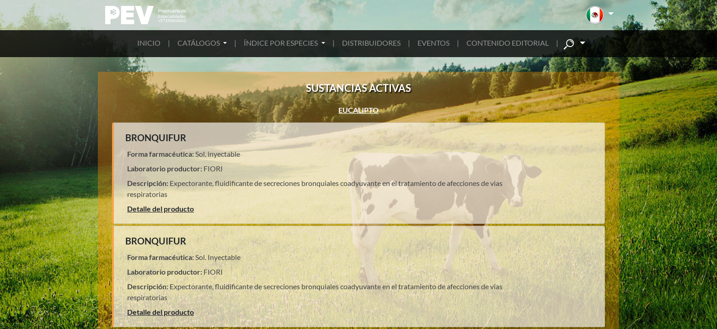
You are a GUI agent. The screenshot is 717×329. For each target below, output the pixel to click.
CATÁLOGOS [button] (199, 42)
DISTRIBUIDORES (371, 42)
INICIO (149, 42)
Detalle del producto (160, 208)
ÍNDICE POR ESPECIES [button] (281, 42)
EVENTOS (433, 42)
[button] (600, 15)
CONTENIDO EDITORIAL (507, 42)
